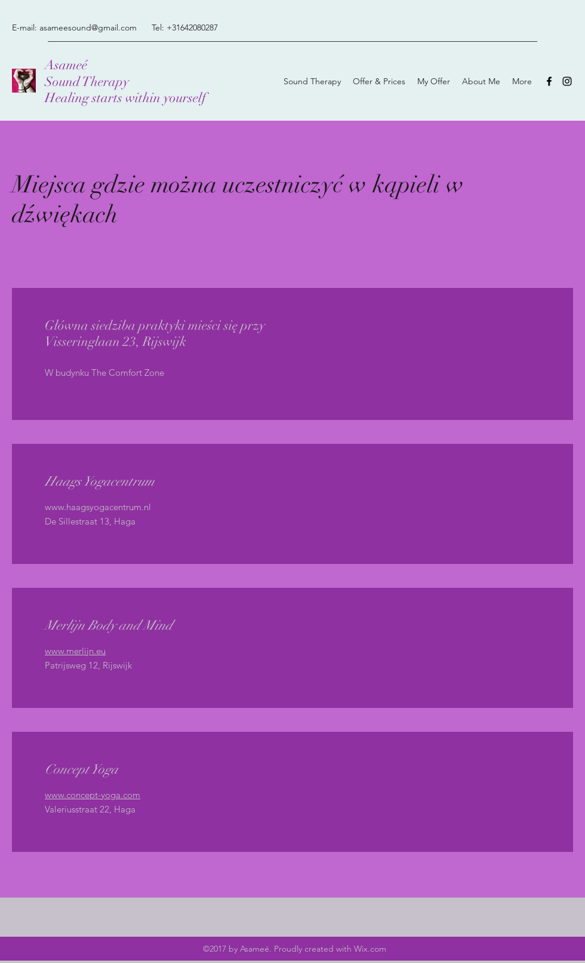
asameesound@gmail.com (88, 27)
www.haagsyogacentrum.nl (98, 507)
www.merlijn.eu (75, 651)
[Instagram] (567, 81)
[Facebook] (549, 81)
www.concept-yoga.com (92, 795)
